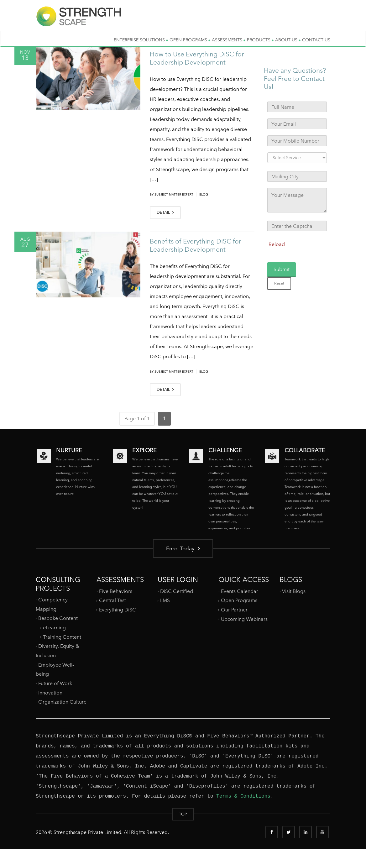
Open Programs (239, 600)
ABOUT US (288, 40)
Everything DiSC (118, 610)
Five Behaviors (115, 591)
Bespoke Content (58, 618)
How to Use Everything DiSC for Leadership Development (197, 58)
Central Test (112, 600)
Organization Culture (62, 702)
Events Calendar (239, 591)
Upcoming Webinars (244, 619)
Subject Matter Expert (173, 194)
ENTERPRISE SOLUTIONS (141, 40)
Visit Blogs (294, 591)
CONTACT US (316, 40)
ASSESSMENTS (228, 40)
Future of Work (55, 683)
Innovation (50, 692)
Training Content (62, 637)
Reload (277, 244)
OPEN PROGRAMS (190, 40)
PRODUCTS (260, 40)
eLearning (54, 628)
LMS (165, 600)
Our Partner (234, 610)
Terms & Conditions (243, 796)
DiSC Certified (176, 591)
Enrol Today (183, 548)
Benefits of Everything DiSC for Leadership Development (195, 245)
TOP (183, 814)
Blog (203, 194)
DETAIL (165, 212)
